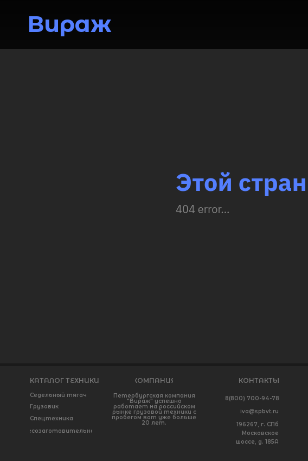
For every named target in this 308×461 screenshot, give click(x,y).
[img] (272, 27)
